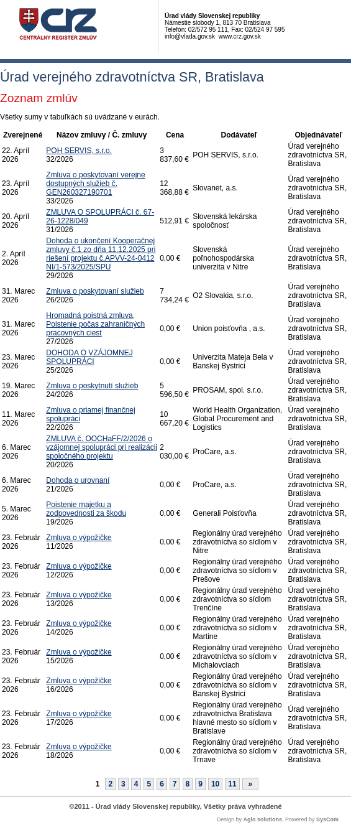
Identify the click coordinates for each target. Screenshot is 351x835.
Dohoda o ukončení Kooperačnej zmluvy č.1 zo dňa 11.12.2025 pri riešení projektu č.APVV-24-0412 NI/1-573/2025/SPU (100, 253)
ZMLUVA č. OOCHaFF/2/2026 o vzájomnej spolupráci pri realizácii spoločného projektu (101, 447)
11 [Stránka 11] (232, 784)
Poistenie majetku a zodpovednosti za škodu (86, 509)
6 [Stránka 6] (162, 784)
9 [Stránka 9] (200, 784)
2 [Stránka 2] (110, 784)
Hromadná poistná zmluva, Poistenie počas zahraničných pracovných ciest (95, 324)
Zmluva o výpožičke (78, 537)
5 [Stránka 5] (149, 784)
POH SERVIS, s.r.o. (79, 150)
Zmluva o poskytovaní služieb (95, 291)
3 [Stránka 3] (123, 784)
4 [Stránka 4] (136, 784)
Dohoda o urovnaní (77, 480)
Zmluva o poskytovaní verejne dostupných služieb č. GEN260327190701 (95, 183)
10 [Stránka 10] (215, 784)
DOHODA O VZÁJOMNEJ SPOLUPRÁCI (89, 357)
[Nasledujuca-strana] (250, 784)
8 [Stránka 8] (188, 784)
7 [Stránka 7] (175, 784)
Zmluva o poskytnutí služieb (92, 385)
